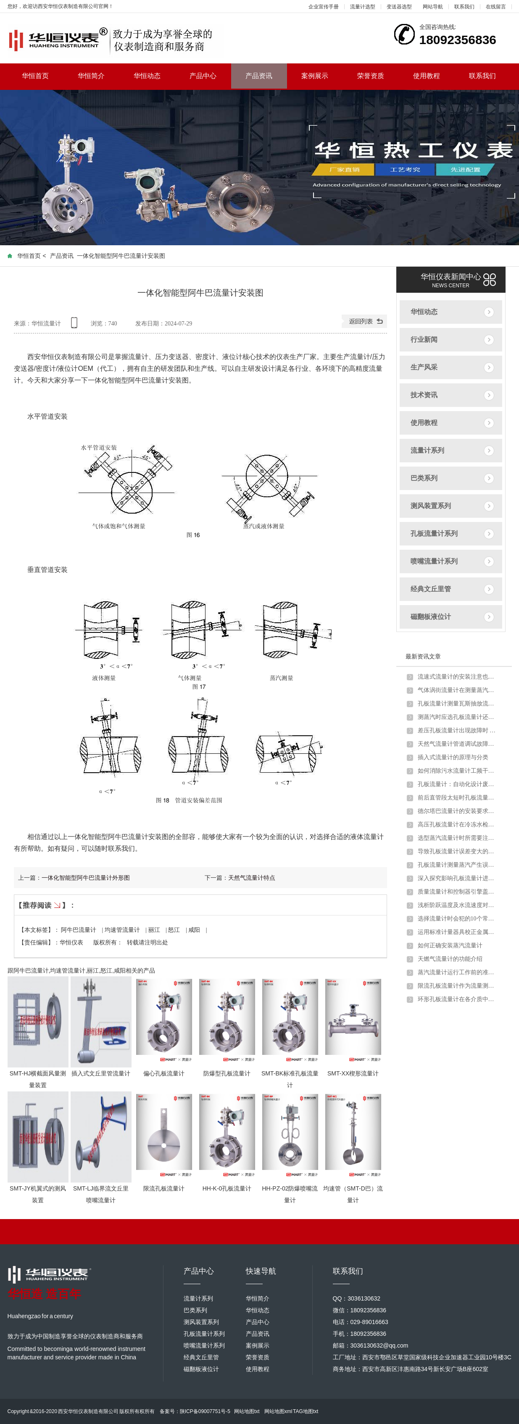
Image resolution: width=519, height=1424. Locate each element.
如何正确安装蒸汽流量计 (450, 945)
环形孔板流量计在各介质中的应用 (458, 999)
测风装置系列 (431, 505)
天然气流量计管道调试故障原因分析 (458, 744)
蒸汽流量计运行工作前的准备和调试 (458, 972)
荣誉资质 (378, 75)
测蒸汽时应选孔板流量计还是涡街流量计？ (458, 717)
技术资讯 (424, 395)
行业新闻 (424, 339)
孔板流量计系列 (434, 533)
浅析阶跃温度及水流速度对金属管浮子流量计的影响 (458, 905)
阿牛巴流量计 (79, 930)
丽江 (155, 930)
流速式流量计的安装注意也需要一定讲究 (458, 677)
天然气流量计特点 (251, 877)
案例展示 (322, 75)
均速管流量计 (123, 930)
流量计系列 (427, 450)
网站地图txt (247, 1411)
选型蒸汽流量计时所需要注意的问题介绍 (458, 838)
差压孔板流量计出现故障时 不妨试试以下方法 (458, 730)
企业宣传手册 (323, 7)
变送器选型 (399, 7)
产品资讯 (258, 75)
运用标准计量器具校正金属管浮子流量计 (458, 932)
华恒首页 (42, 75)
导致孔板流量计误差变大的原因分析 (458, 851)
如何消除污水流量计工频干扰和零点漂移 (458, 771)
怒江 (175, 930)
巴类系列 (424, 478)
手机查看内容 (76, 325)
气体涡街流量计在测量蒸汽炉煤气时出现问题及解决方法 (458, 690)
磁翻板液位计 (431, 616)
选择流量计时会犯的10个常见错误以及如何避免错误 (458, 918)
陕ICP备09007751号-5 (205, 1411)
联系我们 (464, 7)
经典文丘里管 (431, 589)
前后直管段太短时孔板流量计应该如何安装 (458, 798)
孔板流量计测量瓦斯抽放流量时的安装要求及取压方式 (458, 703)
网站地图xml (278, 1411)
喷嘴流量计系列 (434, 561)
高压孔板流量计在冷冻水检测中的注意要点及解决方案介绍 (458, 824)
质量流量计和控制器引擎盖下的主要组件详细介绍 (458, 892)
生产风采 (424, 367)
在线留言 (496, 7)
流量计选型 (362, 7)
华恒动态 (154, 75)
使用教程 (434, 75)
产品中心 (210, 75)
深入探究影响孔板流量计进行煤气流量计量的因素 (458, 878)
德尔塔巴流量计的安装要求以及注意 (458, 811)
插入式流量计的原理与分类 (453, 757)
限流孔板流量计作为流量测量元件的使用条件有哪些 (458, 986)
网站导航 (433, 7)
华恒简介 (98, 75)
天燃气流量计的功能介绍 (450, 959)
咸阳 (195, 930)
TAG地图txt (305, 1411)
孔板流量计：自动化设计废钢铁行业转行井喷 (458, 784)
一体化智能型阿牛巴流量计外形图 (86, 877)
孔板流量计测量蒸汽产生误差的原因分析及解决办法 (458, 865)
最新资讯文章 (423, 656)
